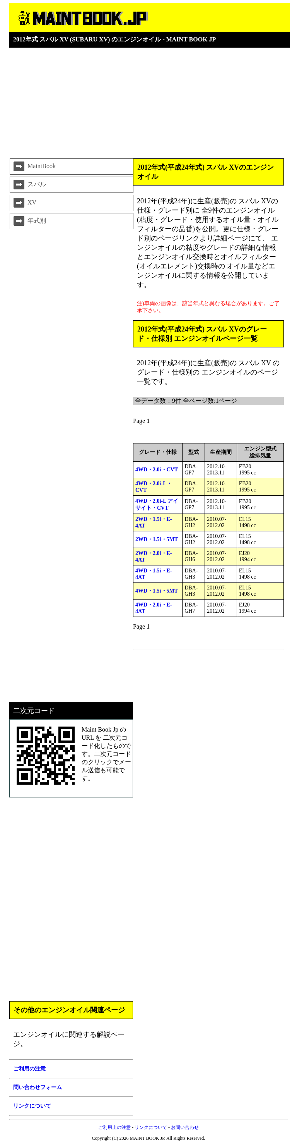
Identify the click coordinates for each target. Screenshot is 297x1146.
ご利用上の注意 (114, 1127)
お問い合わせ (185, 1127)
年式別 (29, 221)
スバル (29, 185)
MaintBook (34, 166)
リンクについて (151, 1127)
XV (24, 203)
